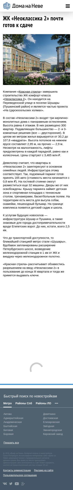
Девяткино (49, 413)
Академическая (13, 422)
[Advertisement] (36, 318)
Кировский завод (53, 434)
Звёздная (48, 426)
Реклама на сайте (44, 470)
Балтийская (10, 426)
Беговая (8, 430)
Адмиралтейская (13, 418)
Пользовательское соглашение (20, 475)
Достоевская (50, 418)
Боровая (8, 434)
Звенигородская (52, 430)
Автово (8, 413)
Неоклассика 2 (14, 99)
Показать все (11, 442)
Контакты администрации (17, 470)
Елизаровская (51, 422)
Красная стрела (29, 91)
